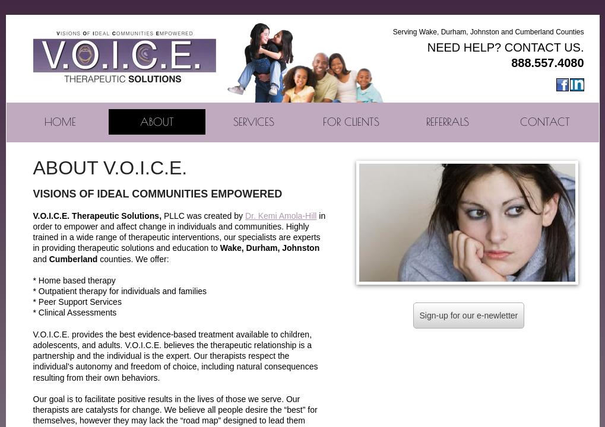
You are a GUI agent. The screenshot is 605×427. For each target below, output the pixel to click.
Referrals (447, 122)
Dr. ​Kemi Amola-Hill (281, 216)
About (157, 122)
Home (60, 122)
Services (253, 122)
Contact (545, 122)
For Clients (351, 122)
